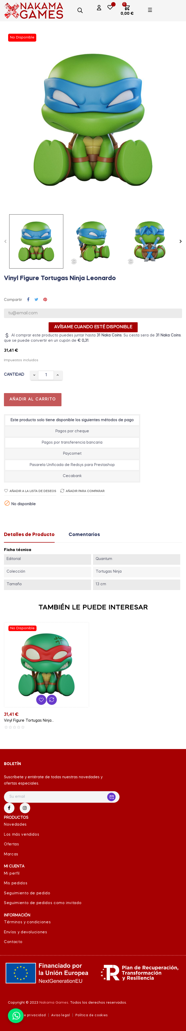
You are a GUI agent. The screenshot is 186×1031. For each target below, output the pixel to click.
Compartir (28, 300)
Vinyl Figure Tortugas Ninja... (29, 720)
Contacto (13, 942)
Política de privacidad (27, 1015)
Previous (5, 241)
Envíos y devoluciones (25, 932)
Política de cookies (91, 1015)
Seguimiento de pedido (27, 893)
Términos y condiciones (27, 922)
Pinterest (45, 300)
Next (180, 241)
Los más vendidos (21, 834)
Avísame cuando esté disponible (93, 327)
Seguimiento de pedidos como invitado (42, 903)
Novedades (15, 824)
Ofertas (11, 844)
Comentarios (84, 534)
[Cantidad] (46, 375)
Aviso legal (60, 1015)
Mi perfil (12, 873)
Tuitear (36, 300)
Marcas (11, 854)
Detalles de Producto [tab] (29, 534)
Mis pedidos (15, 883)
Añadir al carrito (32, 399)
